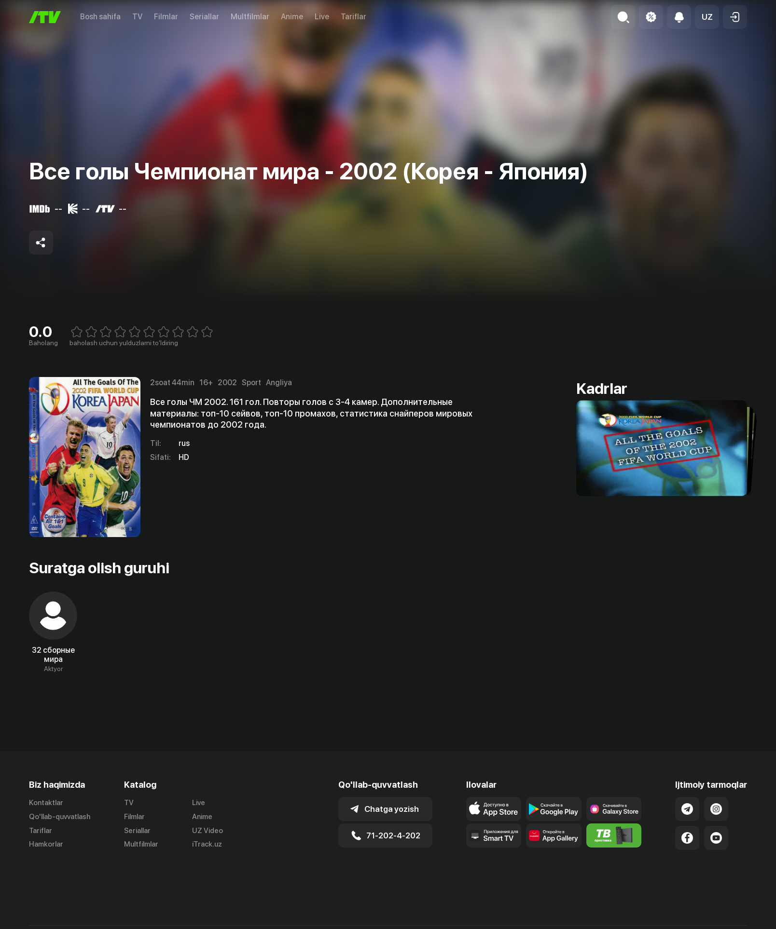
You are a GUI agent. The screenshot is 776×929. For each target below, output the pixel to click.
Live (322, 16)
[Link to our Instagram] (716, 809)
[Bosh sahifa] (45, 17)
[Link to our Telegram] (687, 809)
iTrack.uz (207, 844)
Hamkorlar (46, 844)
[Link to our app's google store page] (554, 809)
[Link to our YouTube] (716, 838)
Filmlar (166, 16)
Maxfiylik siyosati (719, 919)
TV (137, 16)
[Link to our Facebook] (687, 838)
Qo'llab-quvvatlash (59, 816)
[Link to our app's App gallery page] (554, 835)
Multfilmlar (250, 16)
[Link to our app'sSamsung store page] (614, 809)
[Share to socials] (41, 242)
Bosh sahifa (100, 16)
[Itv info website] (614, 835)
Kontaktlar (46, 802)
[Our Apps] (494, 835)
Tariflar (353, 16)
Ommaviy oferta (653, 919)
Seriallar (204, 16)
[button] (707, 17)
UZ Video (207, 830)
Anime (292, 16)
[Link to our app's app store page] (494, 809)
